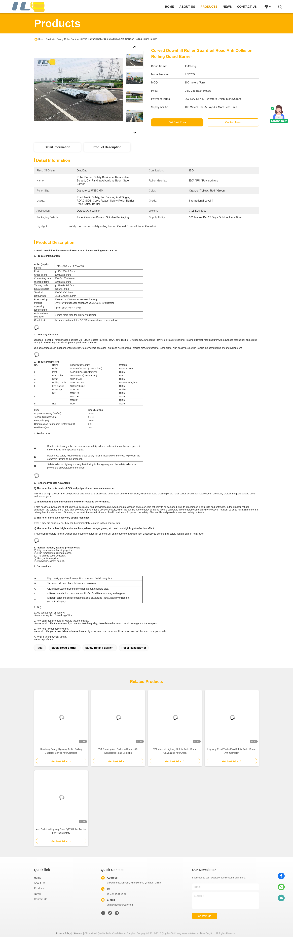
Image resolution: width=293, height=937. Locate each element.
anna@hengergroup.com (120, 904)
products (208, 6)
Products (50, 39)
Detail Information (57, 147)
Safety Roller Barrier (67, 39)
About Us (39, 883)
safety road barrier (63, 647)
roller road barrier (134, 647)
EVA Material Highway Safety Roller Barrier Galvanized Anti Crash (175, 751)
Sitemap (77, 933)
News (37, 893)
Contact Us (40, 899)
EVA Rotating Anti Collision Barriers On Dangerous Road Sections (118, 751)
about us (187, 6)
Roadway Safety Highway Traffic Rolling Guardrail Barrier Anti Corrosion (61, 751)
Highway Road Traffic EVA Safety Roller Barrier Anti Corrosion (232, 751)
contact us (247, 6)
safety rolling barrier (99, 647)
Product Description (107, 147)
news (227, 6)
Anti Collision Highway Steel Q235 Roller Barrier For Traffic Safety (61, 831)
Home (169, 6)
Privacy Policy (63, 933)
